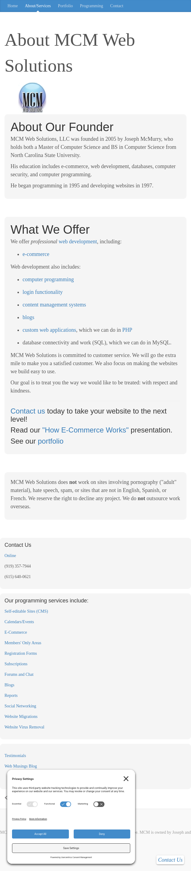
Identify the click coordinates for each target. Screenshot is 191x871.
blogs (28, 317)
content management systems (54, 305)
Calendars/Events (19, 622)
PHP (127, 330)
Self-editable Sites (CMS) (26, 611)
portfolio (50, 441)
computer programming (48, 279)
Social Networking (20, 706)
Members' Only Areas (23, 643)
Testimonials (15, 755)
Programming (91, 6)
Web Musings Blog (21, 766)
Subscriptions (16, 664)
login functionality (43, 292)
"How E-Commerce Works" (85, 430)
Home (13, 6)
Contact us (28, 411)
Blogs (9, 685)
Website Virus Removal (24, 727)
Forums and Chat (19, 674)
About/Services (38, 6)
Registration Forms (21, 653)
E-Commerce (16, 632)
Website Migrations (21, 716)
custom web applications (49, 330)
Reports (11, 695)
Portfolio (65, 6)
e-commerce (36, 254)
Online (10, 555)
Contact (116, 6)
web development (78, 242)
